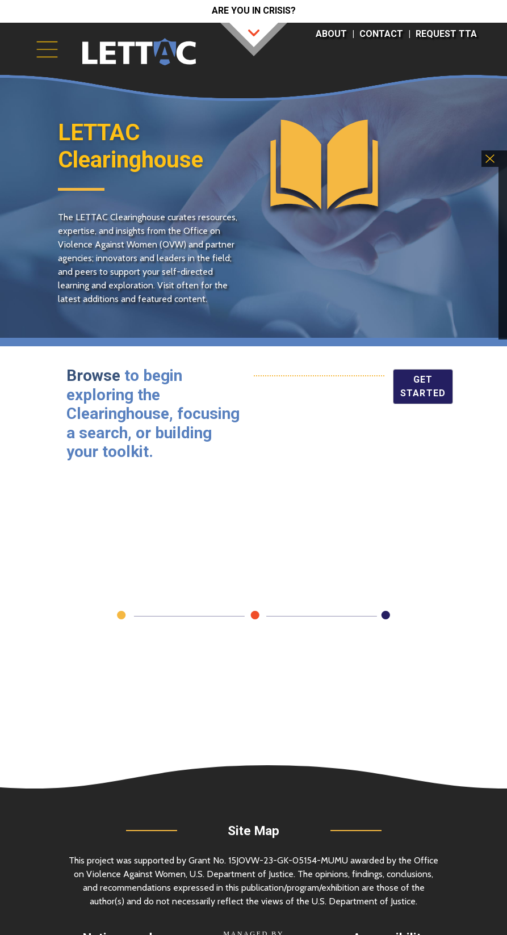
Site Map (253, 830)
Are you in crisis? (254, 10)
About (331, 33)
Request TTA (446, 33)
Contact (381, 33)
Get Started (423, 386)
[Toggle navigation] (47, 49)
